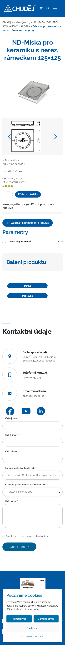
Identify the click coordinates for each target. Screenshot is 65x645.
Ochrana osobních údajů (32, 636)
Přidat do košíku (28, 194)
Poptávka (27, 295)
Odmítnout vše (46, 618)
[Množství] (8, 194)
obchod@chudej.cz (33, 395)
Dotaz (27, 285)
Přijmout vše (19, 618)
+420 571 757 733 (32, 377)
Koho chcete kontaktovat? (21, 468)
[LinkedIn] (41, 411)
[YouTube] (26, 411)
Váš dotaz (11, 501)
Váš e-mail (12, 435)
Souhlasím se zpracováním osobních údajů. (25, 536)
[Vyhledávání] (48, 8)
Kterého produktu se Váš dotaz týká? (27, 484)
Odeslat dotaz (19, 547)
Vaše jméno (11, 418)
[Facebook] (10, 411)
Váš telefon (11, 451)
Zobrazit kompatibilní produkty (27, 223)
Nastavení (32, 628)
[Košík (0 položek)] (41, 8)
